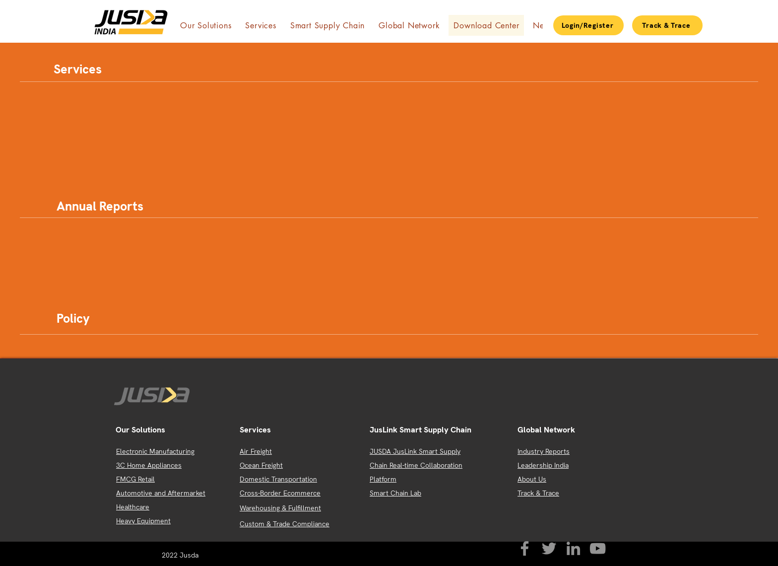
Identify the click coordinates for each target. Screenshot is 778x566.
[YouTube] (597, 548)
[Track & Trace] (667, 25)
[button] (205, 25)
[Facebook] (524, 548)
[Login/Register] (588, 25)
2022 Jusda (181, 555)
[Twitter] (549, 548)
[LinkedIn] (573, 548)
